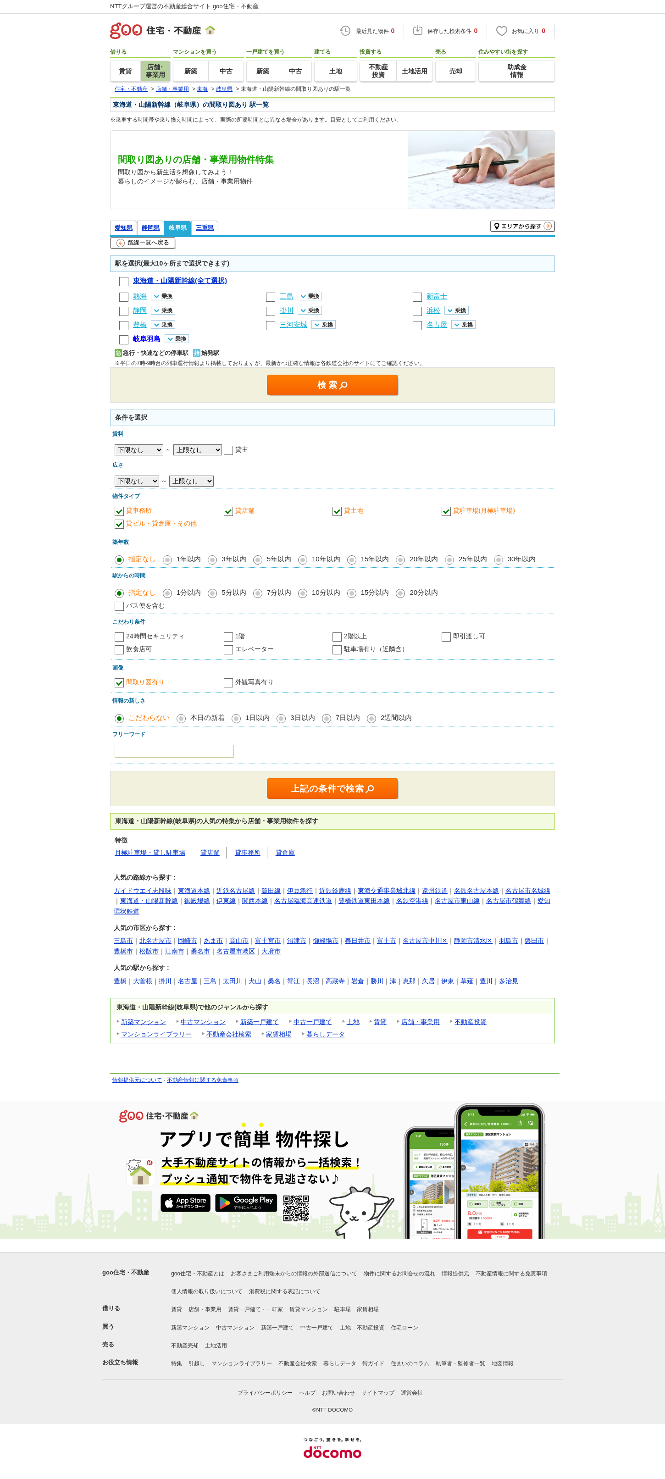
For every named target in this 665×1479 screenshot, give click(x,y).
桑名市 (200, 951)
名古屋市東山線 (457, 900)
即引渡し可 (469, 636)
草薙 (466, 981)
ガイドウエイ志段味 (143, 890)
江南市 (174, 951)
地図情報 (503, 1363)
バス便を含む (145, 605)
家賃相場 (279, 1034)
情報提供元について (137, 1080)
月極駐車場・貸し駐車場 (150, 852)
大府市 (271, 951)
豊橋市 (123, 951)
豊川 (486, 981)
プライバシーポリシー (265, 1393)
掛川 (165, 981)
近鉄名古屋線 (235, 890)
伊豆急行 (300, 890)
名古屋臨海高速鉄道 (303, 900)
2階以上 (355, 636)
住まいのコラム (410, 1363)
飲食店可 (139, 649)
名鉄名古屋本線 (476, 890)
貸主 (241, 449)
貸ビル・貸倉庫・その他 (161, 523)
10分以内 (326, 592)
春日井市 (358, 940)
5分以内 (234, 592)
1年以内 (189, 559)
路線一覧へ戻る (142, 243)
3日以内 (302, 717)
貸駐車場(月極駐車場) (484, 510)
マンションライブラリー (156, 1034)
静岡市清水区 (473, 940)
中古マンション (203, 1021)
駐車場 (342, 1309)
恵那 (409, 981)
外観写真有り (254, 682)
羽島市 (508, 940)
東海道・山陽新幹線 (149, 900)
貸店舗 (245, 510)
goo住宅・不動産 (125, 1272)
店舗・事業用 (420, 1021)
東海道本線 (194, 890)
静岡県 (151, 227)
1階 (240, 636)
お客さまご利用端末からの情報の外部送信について (294, 1273)
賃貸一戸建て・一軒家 (255, 1309)
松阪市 (149, 951)
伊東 (447, 981)
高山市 (239, 940)
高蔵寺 (335, 981)
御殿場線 (197, 900)
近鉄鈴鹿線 (335, 890)
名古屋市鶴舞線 (508, 900)
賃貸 (380, 1021)
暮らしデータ (325, 1034)
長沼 (312, 981)
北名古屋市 (155, 940)
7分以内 (279, 592)
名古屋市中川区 (425, 940)
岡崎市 (187, 940)
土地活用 (216, 1345)
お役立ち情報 (120, 1362)
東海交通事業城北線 (387, 890)
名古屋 (187, 981)
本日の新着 (207, 717)
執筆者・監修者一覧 (460, 1363)
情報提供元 (455, 1273)
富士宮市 (268, 940)
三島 (210, 981)
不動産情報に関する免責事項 (202, 1080)
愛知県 (124, 227)
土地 (353, 1021)
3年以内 (234, 559)
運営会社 (412, 1393)
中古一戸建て (313, 1021)
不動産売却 (185, 1345)
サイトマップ (377, 1393)
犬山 (255, 981)
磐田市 (534, 940)
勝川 (377, 981)
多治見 (508, 981)
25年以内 (473, 559)
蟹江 (293, 981)
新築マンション (143, 1021)
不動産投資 (470, 1021)
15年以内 (375, 559)
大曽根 (142, 981)
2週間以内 (396, 717)
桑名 (274, 981)
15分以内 (375, 592)
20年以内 (424, 559)
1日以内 (257, 717)
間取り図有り (145, 682)
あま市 (213, 940)
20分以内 (424, 592)
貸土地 (353, 510)
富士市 (386, 940)
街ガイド (373, 1363)
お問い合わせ (338, 1393)
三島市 (123, 940)
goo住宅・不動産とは (197, 1273)
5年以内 (279, 559)
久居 (428, 981)
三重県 (205, 227)
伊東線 (226, 900)
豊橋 (120, 981)
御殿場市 (325, 940)
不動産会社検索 (228, 1034)
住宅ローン (404, 1327)
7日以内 (348, 717)
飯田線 (271, 890)
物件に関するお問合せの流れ (399, 1273)
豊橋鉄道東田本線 (364, 900)
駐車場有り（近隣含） (376, 649)
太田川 (232, 981)
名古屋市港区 (235, 951)
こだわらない (149, 717)
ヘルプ (307, 1393)
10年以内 (326, 559)
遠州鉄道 (435, 890)
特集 (176, 1363)
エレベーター (254, 649)
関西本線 (255, 900)
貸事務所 (139, 510)
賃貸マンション (308, 1309)
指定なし (142, 559)
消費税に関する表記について (285, 1291)
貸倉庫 (285, 852)
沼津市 (296, 940)
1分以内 (189, 592)
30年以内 (522, 559)
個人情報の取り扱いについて (207, 1291)
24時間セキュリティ (155, 636)
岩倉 (357, 981)
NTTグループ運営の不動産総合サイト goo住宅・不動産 (184, 6)
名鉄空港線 (412, 900)
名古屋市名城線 (527, 890)
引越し (196, 1363)
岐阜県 (178, 227)
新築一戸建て (259, 1021)
